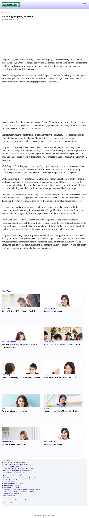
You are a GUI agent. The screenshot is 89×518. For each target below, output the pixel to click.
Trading (46, 408)
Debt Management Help (9, 489)
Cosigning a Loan (8, 493)
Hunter (47, 378)
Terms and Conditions (50, 515)
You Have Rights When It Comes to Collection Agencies (18, 479)
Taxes (3, 408)
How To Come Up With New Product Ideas (62, 344)
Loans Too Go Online (9, 495)
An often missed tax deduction (14, 411)
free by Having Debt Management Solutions (23, 491)
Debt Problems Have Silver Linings (12, 487)
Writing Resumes (7, 441)
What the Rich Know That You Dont (13, 483)
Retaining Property (12, 16)
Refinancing (6, 499)
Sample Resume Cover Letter (14, 444)
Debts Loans (6, 308)
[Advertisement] (22, 40)
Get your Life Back (19, 472)
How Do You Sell (69, 378)
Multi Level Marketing (9, 341)
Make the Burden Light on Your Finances (28, 489)
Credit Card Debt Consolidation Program (14, 462)
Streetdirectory (41, 515)
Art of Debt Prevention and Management (14, 474)
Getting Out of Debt (8, 466)
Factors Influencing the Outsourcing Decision (21, 378)
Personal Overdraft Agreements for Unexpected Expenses (18, 477)
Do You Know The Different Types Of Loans (15, 464)
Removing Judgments (9, 481)
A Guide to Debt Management (11, 485)
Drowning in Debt (8, 472)
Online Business (49, 341)
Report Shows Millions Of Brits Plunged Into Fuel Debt (18, 468)
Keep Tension (6, 491)
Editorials (5, 12)
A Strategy (17, 466)
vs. (52, 378)
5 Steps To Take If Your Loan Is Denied (18, 311)
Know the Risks (18, 493)
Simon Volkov (8, 19)
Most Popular (7, 291)
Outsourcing (6, 375)
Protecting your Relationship (18, 499)
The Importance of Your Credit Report (13, 476)
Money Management (50, 308)
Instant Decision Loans (9, 497)
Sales (45, 375)
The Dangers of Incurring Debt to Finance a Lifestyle (17, 470)
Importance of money (53, 311)
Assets (29, 16)
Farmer (57, 378)
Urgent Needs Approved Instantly (25, 497)
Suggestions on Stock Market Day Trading (62, 411)
